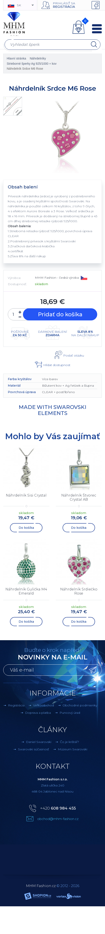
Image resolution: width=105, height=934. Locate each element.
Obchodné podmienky (80, 705)
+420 (58, 808)
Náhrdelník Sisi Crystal (26, 495)
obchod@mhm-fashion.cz (58, 819)
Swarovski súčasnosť (33, 749)
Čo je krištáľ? (69, 742)
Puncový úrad (70, 713)
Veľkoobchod (43, 705)
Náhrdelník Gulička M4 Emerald (26, 591)
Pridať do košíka (60, 314)
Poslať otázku (73, 355)
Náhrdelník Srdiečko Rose (78, 591)
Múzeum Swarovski (72, 749)
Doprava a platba (38, 713)
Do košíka (26, 528)
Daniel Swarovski (38, 742)
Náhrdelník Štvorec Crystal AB (78, 497)
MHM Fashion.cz (41, 886)
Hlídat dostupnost (56, 365)
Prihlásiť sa (64, 3)
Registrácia (64, 7)
